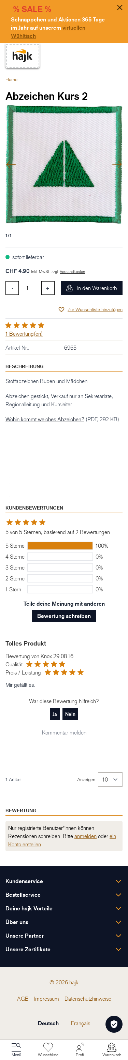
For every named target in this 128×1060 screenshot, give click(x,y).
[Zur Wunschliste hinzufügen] (90, 309)
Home (11, 79)
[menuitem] (23, 998)
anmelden (85, 836)
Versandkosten (72, 271)
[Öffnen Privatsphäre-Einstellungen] (114, 1024)
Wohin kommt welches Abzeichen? (44, 419)
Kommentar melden (64, 732)
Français (80, 1023)
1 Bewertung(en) (24, 333)
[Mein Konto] (80, 1050)
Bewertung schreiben (64, 615)
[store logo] (22, 56)
